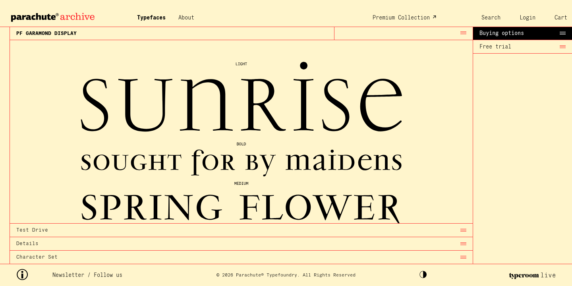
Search (490, 18)
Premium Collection (401, 18)
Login (527, 18)
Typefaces (151, 18)
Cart (561, 18)
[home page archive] (52, 15)
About (186, 18)
